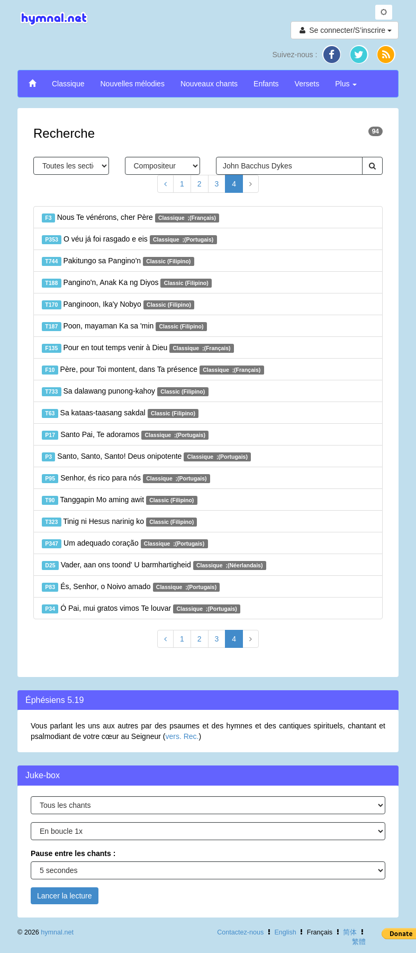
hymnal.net (57, 932)
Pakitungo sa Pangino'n (118, 261)
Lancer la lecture (64, 896)
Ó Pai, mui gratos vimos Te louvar (141, 608)
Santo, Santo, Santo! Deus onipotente (146, 456)
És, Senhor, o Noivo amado (131, 587)
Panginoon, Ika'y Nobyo (118, 304)
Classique (68, 83)
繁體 (359, 942)
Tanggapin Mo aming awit (119, 500)
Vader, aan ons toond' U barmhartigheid (154, 565)
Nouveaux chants (209, 83)
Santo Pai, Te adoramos (125, 435)
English (285, 932)
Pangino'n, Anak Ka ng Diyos (127, 283)
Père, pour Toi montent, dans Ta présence (153, 370)
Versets (307, 83)
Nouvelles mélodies (132, 83)
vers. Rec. (181, 736)
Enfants (266, 83)
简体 (350, 932)
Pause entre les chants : (73, 853)
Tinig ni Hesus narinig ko (119, 522)
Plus (346, 83)
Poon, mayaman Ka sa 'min (124, 326)
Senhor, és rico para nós (126, 478)
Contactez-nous (240, 932)
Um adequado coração (125, 543)
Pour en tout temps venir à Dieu (138, 348)
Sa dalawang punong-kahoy (125, 391)
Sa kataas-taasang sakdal (120, 413)
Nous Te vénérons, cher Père (130, 217)
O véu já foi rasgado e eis (129, 239)
